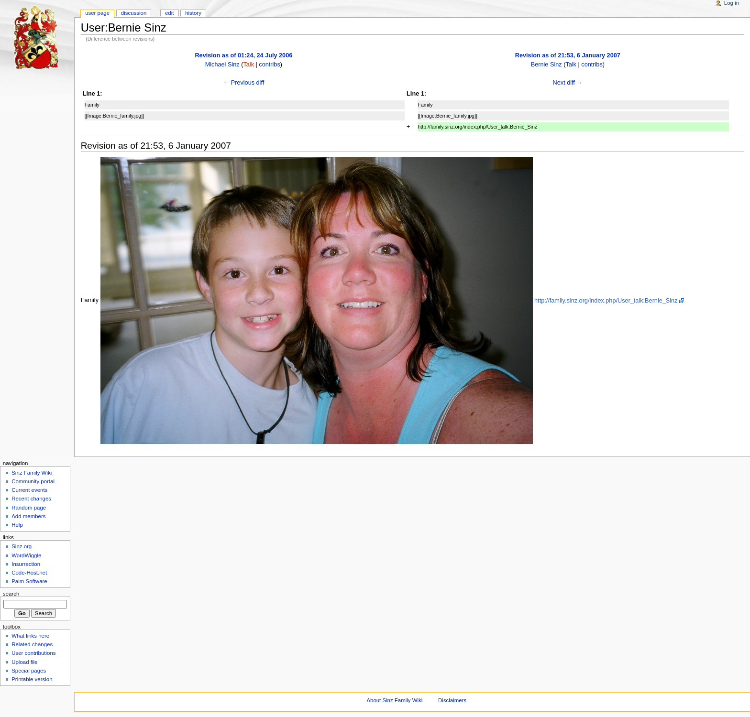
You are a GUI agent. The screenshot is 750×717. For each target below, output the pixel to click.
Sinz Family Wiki (31, 473)
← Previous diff (243, 82)
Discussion (133, 13)
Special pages (28, 671)
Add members (28, 516)
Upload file (24, 662)
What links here (30, 636)
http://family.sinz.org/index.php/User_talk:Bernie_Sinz (605, 300)
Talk (248, 64)
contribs (269, 64)
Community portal (33, 481)
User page (97, 13)
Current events (29, 490)
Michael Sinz (222, 64)
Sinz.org (21, 546)
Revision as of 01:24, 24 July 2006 (243, 55)
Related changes (32, 644)
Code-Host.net (29, 573)
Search (11, 594)
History (193, 13)
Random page (28, 508)
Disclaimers (452, 700)
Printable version (31, 679)
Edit (169, 13)
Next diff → (568, 82)
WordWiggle (26, 555)
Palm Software (29, 581)
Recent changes (31, 498)
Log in (731, 3)
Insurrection (25, 564)
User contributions (33, 653)
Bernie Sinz (546, 64)
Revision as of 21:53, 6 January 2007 (567, 55)
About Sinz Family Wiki (394, 700)
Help (17, 525)
